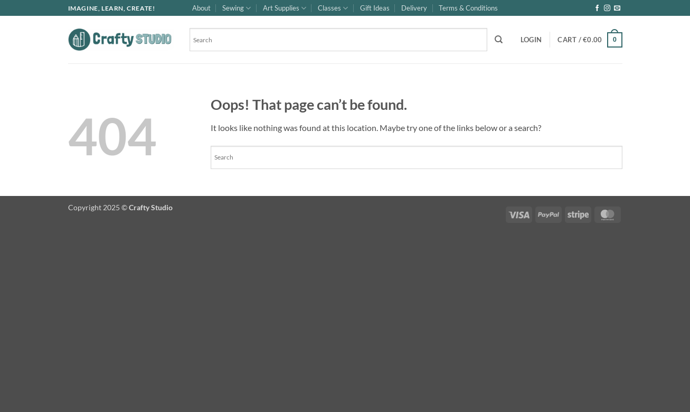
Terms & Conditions (468, 8)
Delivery (414, 8)
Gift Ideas (375, 8)
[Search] (499, 40)
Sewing (236, 8)
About (201, 8)
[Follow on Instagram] (607, 8)
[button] (531, 39)
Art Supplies (284, 8)
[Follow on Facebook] (597, 8)
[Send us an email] (617, 8)
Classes (333, 8)
